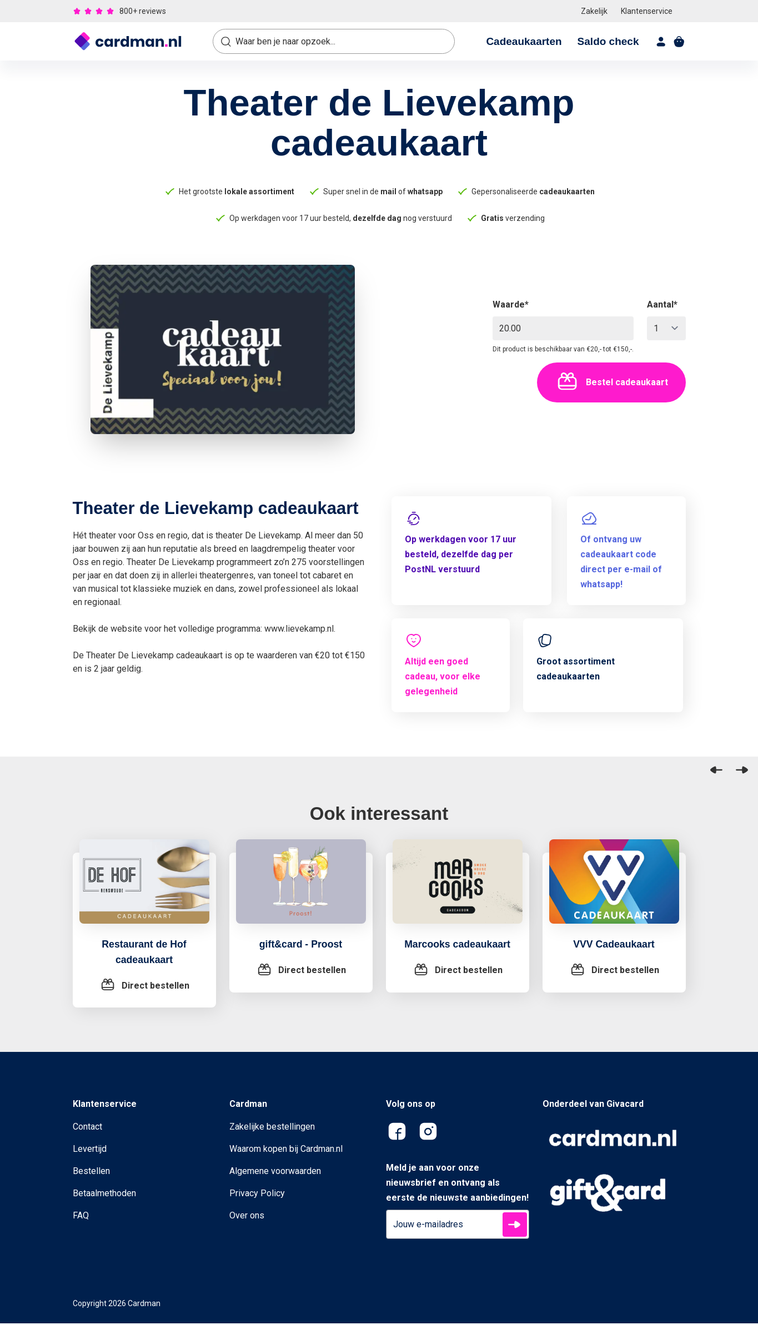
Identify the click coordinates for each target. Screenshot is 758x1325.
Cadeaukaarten (523, 41)
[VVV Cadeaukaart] (614, 888)
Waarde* (511, 304)
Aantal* (662, 304)
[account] (661, 41)
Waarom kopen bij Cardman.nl (286, 1150)
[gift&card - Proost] (301, 888)
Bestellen (91, 1172)
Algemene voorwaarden (275, 1172)
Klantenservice (646, 11)
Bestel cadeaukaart (611, 382)
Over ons (246, 1217)
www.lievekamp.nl (299, 628)
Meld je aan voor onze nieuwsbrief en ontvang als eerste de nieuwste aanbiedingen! (457, 1184)
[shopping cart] (679, 41)
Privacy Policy (257, 1195)
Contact (87, 1128)
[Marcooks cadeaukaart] (457, 888)
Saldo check (608, 41)
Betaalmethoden (104, 1195)
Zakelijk (594, 11)
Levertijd (90, 1150)
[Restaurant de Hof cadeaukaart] (144, 888)
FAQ (81, 1217)
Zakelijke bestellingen (272, 1128)
